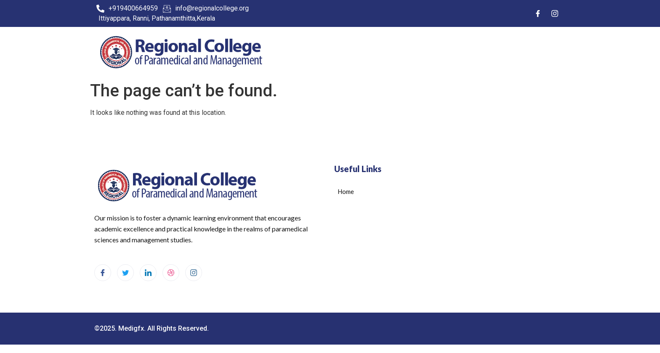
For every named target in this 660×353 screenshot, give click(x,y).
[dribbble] (170, 272)
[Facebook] (538, 13)
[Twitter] (125, 272)
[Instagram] (554, 13)
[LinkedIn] (148, 272)
